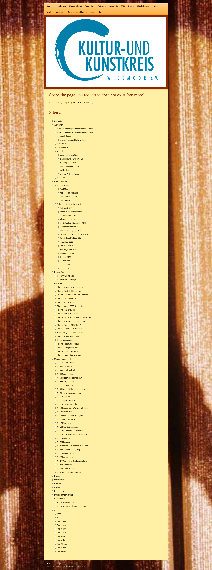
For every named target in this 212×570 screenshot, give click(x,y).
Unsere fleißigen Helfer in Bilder (73, 140)
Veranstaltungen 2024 (69, 155)
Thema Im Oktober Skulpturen (70, 355)
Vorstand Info (60, 499)
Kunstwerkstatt (60, 181)
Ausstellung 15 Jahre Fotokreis (70, 332)
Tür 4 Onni (61, 533)
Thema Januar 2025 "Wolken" (69, 329)
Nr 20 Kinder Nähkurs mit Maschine (72, 434)
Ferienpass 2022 (67, 253)
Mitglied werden (61, 480)
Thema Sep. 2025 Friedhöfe (69, 302)
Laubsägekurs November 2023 (73, 223)
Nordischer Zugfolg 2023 (70, 231)
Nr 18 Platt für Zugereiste (67, 427)
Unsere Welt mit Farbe (69, 174)
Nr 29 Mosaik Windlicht (67, 468)
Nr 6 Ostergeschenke (66, 382)
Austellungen (62, 151)
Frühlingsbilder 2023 (68, 249)
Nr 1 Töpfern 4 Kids (65, 363)
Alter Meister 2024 (67, 219)
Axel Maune (65, 189)
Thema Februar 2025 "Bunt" (69, 325)
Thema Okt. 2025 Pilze (66, 298)
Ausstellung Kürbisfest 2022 (72, 238)
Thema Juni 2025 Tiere (67, 310)
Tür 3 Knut (61, 529)
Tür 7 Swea (62, 544)
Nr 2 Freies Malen (64, 366)
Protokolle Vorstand (65, 502)
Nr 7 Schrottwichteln (65, 385)
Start (59, 517)
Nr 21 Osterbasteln (65, 438)
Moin (59, 514)
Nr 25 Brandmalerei (65, 453)
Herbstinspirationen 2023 (70, 227)
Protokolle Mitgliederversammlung (71, 506)
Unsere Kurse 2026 (62, 359)
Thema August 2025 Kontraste (70, 306)
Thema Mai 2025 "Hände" (68, 314)
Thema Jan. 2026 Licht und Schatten (72, 295)
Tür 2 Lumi (61, 525)
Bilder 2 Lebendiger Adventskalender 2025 (75, 129)
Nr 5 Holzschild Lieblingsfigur (69, 378)
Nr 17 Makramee (64, 423)
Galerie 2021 (65, 261)
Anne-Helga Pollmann (69, 193)
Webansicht (161, 566)
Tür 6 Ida (61, 540)
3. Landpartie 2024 (68, 163)
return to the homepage (84, 103)
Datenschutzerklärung (63, 495)
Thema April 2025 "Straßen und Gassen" (74, 317)
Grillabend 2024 (64, 147)
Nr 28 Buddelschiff (65, 465)
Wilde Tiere (64, 170)
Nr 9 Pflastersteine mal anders (70, 393)
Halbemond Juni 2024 (66, 340)
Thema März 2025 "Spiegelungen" (71, 321)
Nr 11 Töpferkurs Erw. (66, 400)
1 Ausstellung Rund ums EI (71, 159)
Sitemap (63, 564)
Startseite (58, 121)
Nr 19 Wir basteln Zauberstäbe (70, 431)
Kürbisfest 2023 (66, 242)
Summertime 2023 (67, 246)
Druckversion (53, 564)
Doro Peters (65, 200)
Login (163, 564)
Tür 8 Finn (61, 548)
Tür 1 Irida (61, 521)
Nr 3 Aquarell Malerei (66, 370)
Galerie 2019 (65, 268)
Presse (57, 476)
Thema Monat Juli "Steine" (68, 344)
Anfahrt (57, 487)
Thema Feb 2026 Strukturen (69, 291)
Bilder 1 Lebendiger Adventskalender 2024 (75, 132)
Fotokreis (58, 283)
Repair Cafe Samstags (66, 280)
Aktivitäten (58, 125)
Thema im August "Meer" (67, 348)
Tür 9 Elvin (61, 551)
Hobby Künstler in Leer (69, 166)
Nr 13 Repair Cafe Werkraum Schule (72, 408)
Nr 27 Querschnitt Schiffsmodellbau (72, 461)
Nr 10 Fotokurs (63, 397)
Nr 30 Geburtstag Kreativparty (69, 472)
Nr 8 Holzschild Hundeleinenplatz (71, 389)
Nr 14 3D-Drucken (64, 412)
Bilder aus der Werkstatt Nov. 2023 (74, 234)
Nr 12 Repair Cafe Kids (67, 404)
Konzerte (61, 178)
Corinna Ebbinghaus (68, 197)
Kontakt (57, 483)
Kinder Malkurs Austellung (71, 212)
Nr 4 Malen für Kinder (66, 374)
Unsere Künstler (64, 185)
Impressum (59, 491)
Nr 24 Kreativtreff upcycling (68, 450)
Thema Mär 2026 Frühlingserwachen (72, 287)
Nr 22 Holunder (63, 442)
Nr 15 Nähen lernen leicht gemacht (71, 416)
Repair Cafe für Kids (65, 276)
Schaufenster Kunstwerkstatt (69, 204)
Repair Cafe (59, 272)
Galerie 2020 (65, 264)
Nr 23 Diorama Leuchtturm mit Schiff (72, 446)
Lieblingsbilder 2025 (68, 215)
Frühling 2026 (66, 208)
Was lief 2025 (65, 136)
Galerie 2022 (65, 257)
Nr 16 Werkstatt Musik (66, 419)
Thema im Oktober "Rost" (68, 351)
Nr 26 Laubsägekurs (65, 457)
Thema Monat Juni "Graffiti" (68, 336)
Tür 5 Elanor (62, 536)
